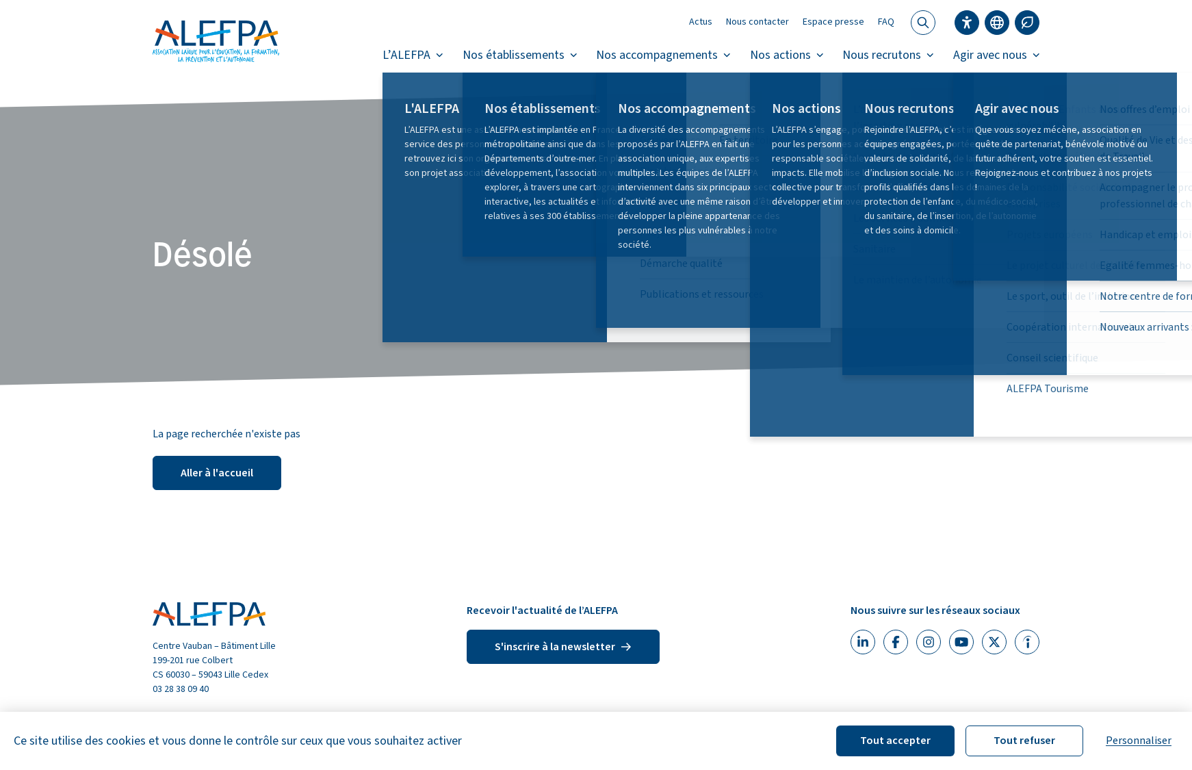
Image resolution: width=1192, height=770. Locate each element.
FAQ (886, 22)
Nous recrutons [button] (888, 55)
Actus (700, 22)
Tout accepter (895, 740)
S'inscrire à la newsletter (563, 646)
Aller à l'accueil (217, 472)
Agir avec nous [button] (996, 55)
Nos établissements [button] (520, 55)
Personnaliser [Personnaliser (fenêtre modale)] (1138, 740)
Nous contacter (757, 22)
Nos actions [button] (787, 55)
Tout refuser (1024, 740)
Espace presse (833, 22)
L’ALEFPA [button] (413, 55)
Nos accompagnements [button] (663, 55)
